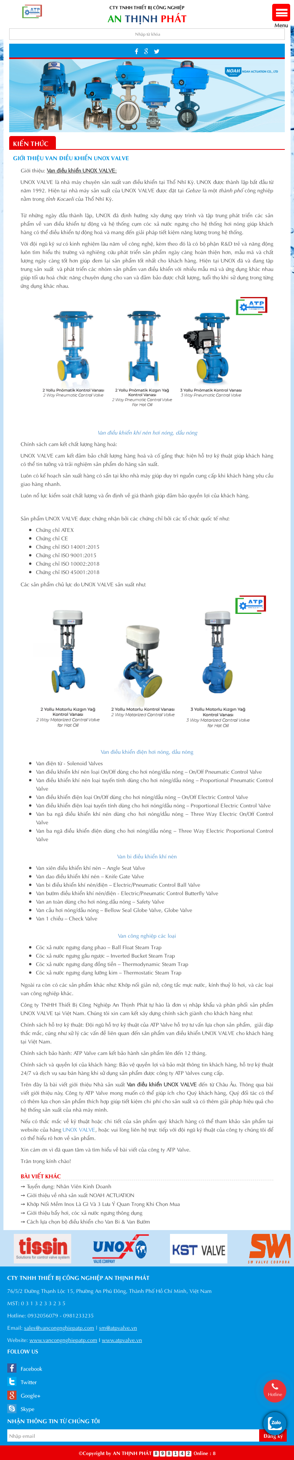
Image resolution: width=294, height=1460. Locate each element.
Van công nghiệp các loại (147, 935)
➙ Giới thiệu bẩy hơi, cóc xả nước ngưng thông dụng (81, 1212)
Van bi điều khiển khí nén (147, 856)
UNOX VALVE (79, 1129)
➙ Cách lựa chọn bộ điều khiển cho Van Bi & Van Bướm (85, 1221)
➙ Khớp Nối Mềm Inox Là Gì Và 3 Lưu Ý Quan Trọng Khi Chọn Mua (100, 1203)
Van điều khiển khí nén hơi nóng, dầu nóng (147, 432)
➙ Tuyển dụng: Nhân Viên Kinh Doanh (66, 1186)
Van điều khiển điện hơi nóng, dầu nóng (147, 751)
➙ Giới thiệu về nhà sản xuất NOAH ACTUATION (77, 1195)
